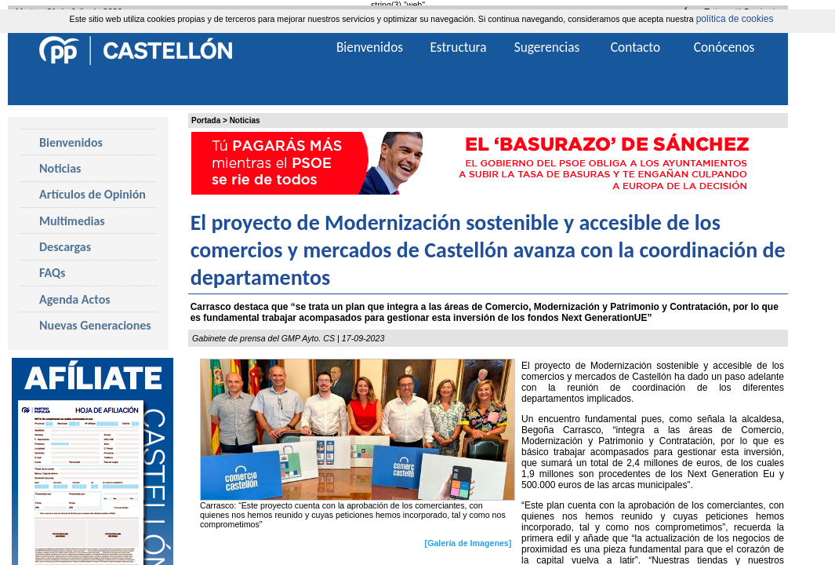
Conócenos (724, 47)
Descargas (65, 246)
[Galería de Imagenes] (468, 543)
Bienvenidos (71, 142)
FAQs (52, 272)
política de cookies (735, 18)
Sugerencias (547, 47)
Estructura (458, 47)
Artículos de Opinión (92, 194)
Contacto (635, 47)
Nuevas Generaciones (95, 325)
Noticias (245, 120)
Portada (205, 120)
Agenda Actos (75, 299)
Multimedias (72, 220)
